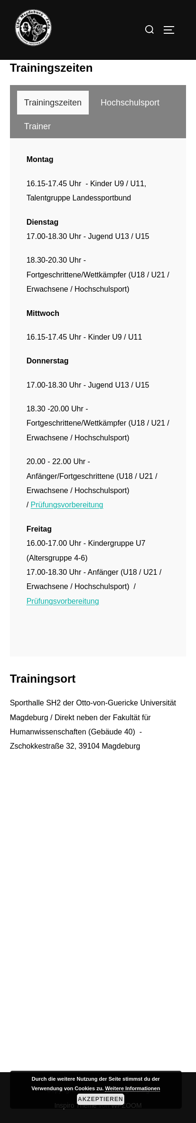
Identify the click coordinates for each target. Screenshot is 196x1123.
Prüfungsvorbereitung (67, 505)
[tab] (53, 102)
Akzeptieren (100, 1099)
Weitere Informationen (132, 1088)
